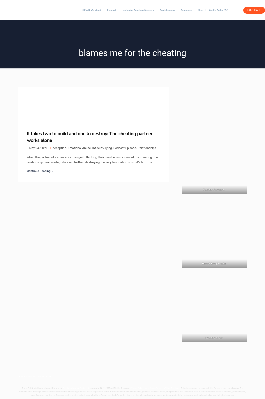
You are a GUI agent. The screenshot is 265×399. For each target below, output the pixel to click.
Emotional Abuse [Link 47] (79, 148)
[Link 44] (46, 105)
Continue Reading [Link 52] (39, 171)
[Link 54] (214, 235)
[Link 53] (214, 142)
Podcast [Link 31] (111, 10)
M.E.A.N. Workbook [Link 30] (91, 10)
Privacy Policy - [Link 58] (137, 388)
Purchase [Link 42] (254, 10)
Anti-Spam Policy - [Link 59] (154, 388)
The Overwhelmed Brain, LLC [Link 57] (76, 388)
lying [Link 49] (108, 148)
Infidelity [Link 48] (98, 148)
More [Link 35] (200, 10)
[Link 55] (214, 309)
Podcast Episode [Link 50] (124, 148)
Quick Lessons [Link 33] (167, 10)
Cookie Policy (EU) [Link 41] (218, 10)
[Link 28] (17, 9)
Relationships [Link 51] (147, 148)
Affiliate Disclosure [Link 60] (172, 388)
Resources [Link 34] (186, 10)
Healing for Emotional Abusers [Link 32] (138, 10)
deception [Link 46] (59, 148)
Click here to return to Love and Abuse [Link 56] (34, 376)
